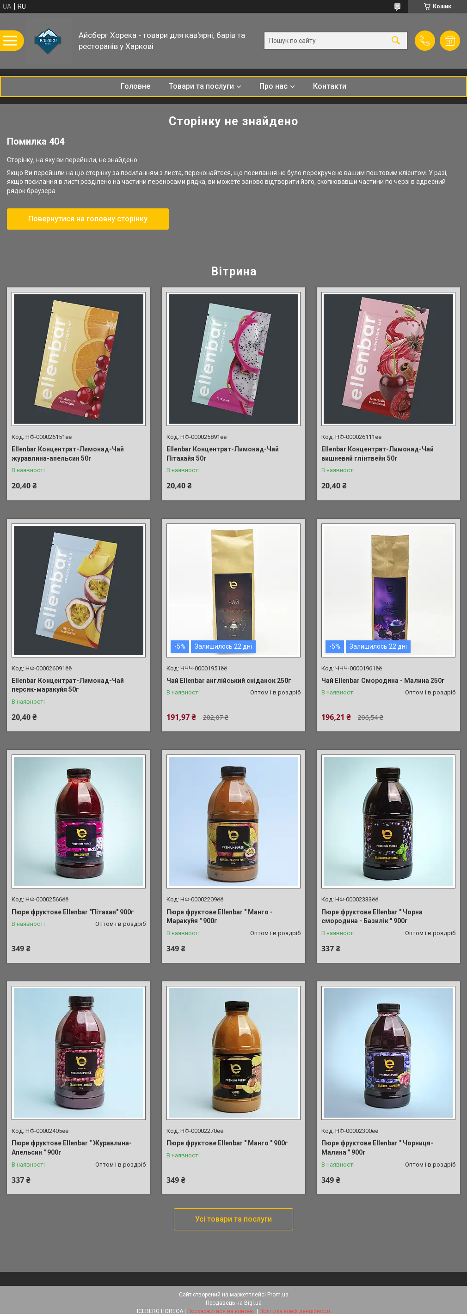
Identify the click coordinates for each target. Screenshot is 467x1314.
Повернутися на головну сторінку (87, 218)
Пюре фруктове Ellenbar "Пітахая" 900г (73, 912)
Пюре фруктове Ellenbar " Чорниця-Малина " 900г (377, 1147)
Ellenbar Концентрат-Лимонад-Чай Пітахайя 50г (222, 453)
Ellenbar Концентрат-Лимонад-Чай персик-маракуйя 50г (68, 685)
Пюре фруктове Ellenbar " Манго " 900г (227, 1143)
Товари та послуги (201, 86)
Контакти (329, 86)
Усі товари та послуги (233, 1219)
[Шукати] (396, 40)
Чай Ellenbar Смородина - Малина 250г (383, 680)
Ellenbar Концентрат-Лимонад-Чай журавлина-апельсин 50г (68, 453)
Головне (135, 86)
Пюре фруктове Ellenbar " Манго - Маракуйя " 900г (219, 916)
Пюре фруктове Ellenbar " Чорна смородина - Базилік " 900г (372, 916)
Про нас (273, 86)
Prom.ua (278, 1294)
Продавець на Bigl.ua (234, 1303)
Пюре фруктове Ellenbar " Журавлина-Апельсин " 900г (72, 1147)
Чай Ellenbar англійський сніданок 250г (228, 680)
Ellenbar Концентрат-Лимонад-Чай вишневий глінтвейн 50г (377, 453)
